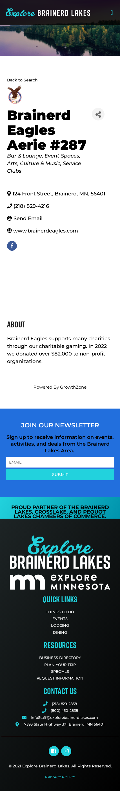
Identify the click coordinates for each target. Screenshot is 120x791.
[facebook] (12, 246)
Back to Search (22, 80)
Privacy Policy (60, 777)
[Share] (98, 114)
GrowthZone (73, 387)
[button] (111, 12)
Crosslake (50, 512)
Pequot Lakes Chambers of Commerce (60, 514)
